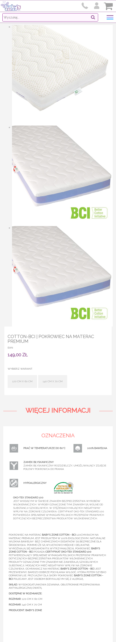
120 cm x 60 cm (22, 381)
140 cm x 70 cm (53, 381)
